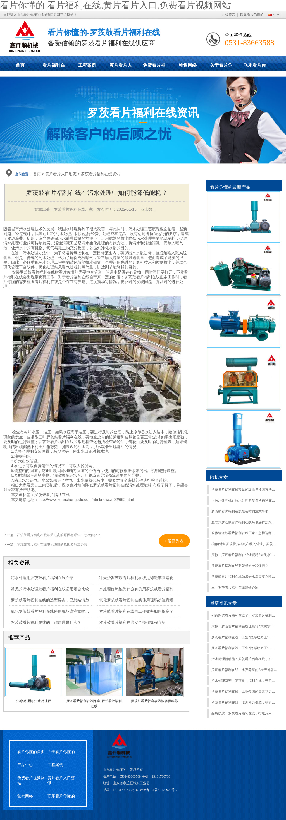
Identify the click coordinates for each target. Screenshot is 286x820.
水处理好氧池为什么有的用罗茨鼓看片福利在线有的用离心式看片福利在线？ (165, 589)
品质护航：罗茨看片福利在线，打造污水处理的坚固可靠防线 (244, 713)
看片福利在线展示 (53, 67)
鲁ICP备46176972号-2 (162, 790)
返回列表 (174, 541)
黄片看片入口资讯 (61, 780)
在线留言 (228, 15)
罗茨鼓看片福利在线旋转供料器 (154, 701)
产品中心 (25, 765)
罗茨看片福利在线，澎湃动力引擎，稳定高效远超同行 (244, 702)
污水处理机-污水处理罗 (33, 701)
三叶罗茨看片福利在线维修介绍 (234, 587)
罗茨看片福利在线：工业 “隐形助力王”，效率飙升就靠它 (244, 648)
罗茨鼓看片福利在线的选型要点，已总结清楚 (50, 600)
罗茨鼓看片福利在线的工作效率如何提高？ (136, 611)
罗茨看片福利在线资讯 (100, 174)
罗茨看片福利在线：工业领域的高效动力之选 (244, 692)
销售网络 (188, 65)
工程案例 (87, 65)
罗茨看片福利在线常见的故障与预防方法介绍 (244, 489)
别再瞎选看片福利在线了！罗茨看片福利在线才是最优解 (244, 615)
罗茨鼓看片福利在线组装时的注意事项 (239, 511)
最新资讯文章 (223, 603)
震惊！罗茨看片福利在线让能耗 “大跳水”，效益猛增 (244, 626)
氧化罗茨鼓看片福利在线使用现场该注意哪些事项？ (144, 600)
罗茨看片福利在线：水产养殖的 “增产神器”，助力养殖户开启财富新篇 (244, 670)
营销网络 (25, 796)
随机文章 (219, 477)
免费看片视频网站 (154, 67)
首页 (20, 65)
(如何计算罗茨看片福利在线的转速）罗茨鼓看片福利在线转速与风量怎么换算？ (244, 544)
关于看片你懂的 (221, 67)
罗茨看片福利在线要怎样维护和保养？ (239, 566)
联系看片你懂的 (252, 15)
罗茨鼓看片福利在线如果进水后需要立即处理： (244, 577)
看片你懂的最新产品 (230, 187)
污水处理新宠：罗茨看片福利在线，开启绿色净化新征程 (244, 681)
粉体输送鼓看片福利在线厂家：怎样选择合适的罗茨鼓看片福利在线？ (244, 533)
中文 (276, 15)
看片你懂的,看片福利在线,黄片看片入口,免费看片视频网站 (115, 5)
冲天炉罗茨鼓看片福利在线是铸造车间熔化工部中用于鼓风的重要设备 (159, 578)
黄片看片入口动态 (120, 67)
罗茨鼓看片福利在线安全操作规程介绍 (132, 622)
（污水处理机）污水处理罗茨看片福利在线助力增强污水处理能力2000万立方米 (244, 500)
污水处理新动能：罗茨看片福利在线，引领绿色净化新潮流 (244, 659)
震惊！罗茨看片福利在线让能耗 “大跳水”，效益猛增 (244, 555)
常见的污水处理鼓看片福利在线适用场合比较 (50, 589)
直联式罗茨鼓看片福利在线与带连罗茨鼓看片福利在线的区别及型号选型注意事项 (244, 522)
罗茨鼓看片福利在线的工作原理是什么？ (46, 622)
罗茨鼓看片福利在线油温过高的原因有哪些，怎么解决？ (59, 535)
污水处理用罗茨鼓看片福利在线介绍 (42, 578)
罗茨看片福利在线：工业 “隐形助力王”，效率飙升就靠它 (244, 637)
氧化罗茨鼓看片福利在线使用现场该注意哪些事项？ (56, 611)
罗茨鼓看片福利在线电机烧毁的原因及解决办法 (52, 544)
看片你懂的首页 (31, 752)
